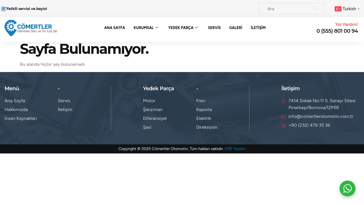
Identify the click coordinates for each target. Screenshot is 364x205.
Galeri (235, 28)
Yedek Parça (183, 28)
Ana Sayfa (114, 28)
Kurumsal (146, 28)
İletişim (258, 28)
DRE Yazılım (235, 148)
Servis (214, 28)
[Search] (315, 8)
